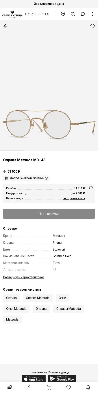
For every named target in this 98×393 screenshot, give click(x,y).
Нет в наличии (49, 214)
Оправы (41, 308)
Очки (62, 298)
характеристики (23, 277)
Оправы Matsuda (68, 308)
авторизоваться (74, 198)
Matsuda (12, 319)
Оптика (11, 298)
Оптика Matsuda (38, 298)
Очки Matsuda (16, 308)
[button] (82, 14)
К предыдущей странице (5, 26)
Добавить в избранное (92, 26)
